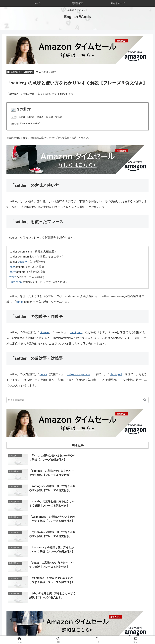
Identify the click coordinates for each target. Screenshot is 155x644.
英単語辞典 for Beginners (20, 72)
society (22, 261)
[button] (145, 400)
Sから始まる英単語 (46, 72)
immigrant (76, 332)
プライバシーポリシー (111, 633)
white (12, 277)
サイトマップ (89, 633)
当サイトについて (52, 633)
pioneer (44, 332)
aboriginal (116, 374)
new (12, 266)
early (12, 271)
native (43, 374)
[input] (77, 400)
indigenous (74, 374)
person (85, 374)
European (15, 282)
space (19, 301)
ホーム (35, 633)
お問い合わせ (72, 633)
